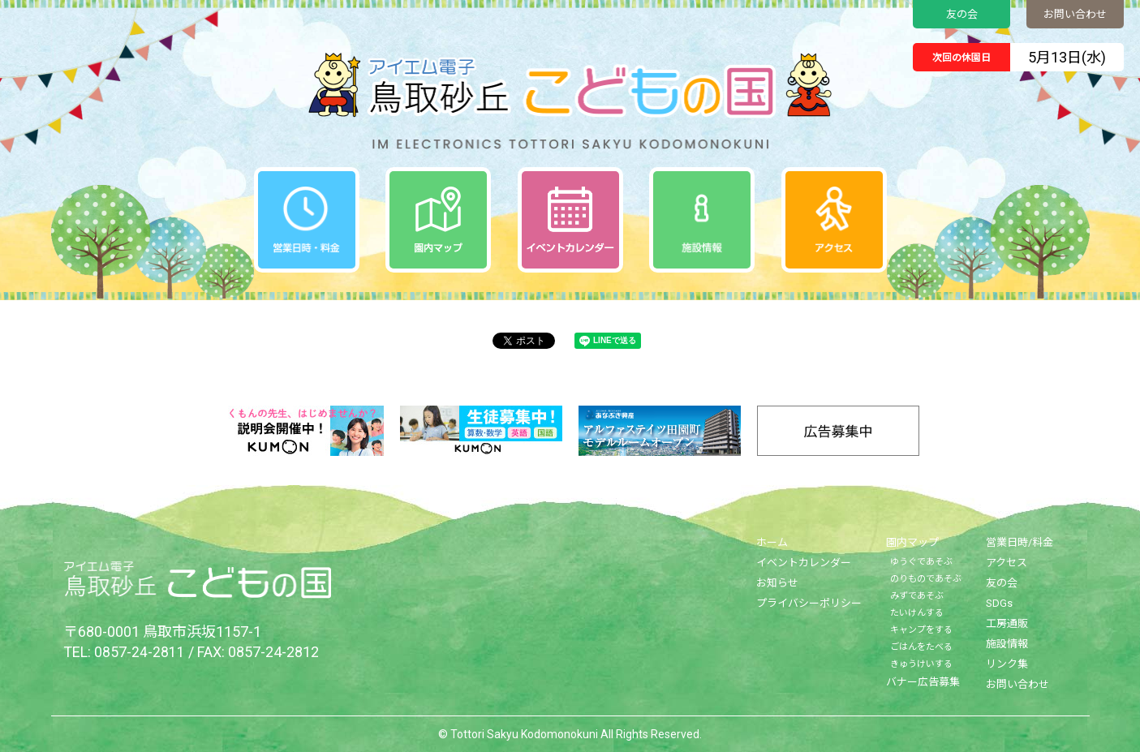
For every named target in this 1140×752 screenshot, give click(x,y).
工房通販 (1007, 623)
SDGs (999, 603)
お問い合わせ (1075, 14)
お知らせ (777, 583)
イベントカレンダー (803, 562)
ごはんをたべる (921, 647)
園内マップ (912, 542)
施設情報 (1007, 644)
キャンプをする (921, 630)
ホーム (772, 542)
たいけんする (917, 613)
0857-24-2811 (139, 651)
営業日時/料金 (1019, 542)
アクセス (1006, 562)
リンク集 (1007, 664)
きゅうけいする (921, 664)
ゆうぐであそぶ (921, 561)
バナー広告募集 (923, 682)
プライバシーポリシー (809, 603)
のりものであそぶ (925, 579)
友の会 (962, 14)
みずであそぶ (917, 596)
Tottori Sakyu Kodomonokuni (524, 734)
